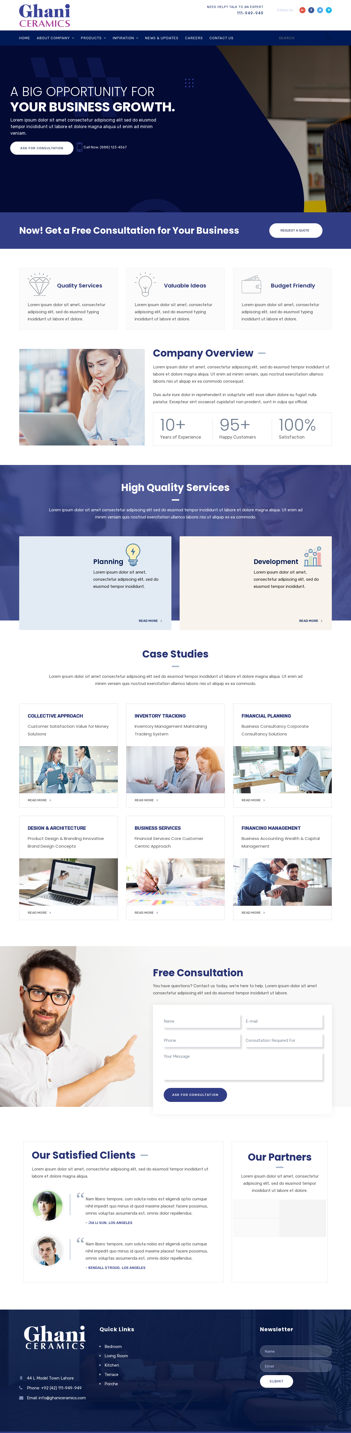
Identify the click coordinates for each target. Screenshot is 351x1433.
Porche (111, 1383)
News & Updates (162, 38)
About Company (53, 38)
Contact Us (222, 38)
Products (91, 38)
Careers (194, 38)
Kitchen (111, 1365)
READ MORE (39, 800)
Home (24, 38)
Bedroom (113, 1346)
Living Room (116, 1355)
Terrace (111, 1374)
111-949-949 (250, 13)
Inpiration (123, 38)
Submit (277, 1381)
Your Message (243, 1066)
